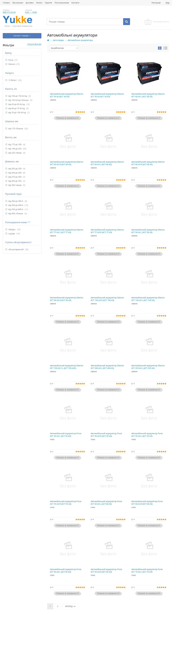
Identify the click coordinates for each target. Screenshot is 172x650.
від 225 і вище (15, 152)
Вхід (167, 3)
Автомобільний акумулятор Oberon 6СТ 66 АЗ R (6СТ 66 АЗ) (148, 163)
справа (11, 233)
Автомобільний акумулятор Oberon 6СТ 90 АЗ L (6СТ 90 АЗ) (148, 231)
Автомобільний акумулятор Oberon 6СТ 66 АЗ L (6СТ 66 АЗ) (107, 163)
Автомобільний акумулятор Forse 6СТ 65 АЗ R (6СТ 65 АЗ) (106, 570)
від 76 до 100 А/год (17, 112)
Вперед (70, 606)
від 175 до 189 (15, 144)
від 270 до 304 (15, 176)
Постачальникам (62, 3)
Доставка (29, 3)
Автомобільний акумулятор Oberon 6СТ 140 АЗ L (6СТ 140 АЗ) (148, 299)
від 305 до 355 (15, 181)
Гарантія (48, 3)
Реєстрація (156, 3)
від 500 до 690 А (16, 205)
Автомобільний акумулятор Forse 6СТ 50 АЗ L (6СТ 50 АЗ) (65, 434)
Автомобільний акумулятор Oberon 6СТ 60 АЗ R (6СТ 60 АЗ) (66, 163)
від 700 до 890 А (16, 209)
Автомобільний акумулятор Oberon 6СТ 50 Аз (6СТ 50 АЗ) (66, 95)
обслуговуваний (16, 249)
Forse (10, 60)
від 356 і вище (15, 185)
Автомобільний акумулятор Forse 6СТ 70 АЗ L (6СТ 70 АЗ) (147, 570)
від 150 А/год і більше (18, 100)
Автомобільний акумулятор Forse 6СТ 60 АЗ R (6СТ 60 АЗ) (147, 502)
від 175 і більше (16, 128)
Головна (6, 3)
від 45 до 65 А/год (16, 104)
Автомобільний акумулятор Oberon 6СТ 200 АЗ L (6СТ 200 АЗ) (107, 367)
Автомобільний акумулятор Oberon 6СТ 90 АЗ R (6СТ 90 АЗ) (66, 299)
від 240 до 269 (15, 172)
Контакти (75, 3)
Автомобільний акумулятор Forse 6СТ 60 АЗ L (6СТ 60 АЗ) (106, 502)
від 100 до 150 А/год (18, 96)
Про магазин (17, 3)
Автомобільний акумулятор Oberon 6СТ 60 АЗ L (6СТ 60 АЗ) (148, 95)
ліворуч (12, 229)
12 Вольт (12, 80)
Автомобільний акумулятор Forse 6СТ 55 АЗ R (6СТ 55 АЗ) (65, 502)
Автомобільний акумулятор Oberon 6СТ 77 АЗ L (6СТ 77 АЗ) (66, 231)
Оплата (39, 3)
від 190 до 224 (15, 148)
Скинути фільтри (34, 44)
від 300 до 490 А (16, 201)
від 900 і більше (16, 213)
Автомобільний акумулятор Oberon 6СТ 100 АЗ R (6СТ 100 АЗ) (107, 299)
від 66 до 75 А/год (16, 108)
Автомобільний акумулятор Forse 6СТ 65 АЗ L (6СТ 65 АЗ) (65, 570)
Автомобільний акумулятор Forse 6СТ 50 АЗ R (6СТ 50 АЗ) (106, 434)
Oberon (11, 64)
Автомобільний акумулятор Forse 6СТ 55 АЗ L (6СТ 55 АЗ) (147, 434)
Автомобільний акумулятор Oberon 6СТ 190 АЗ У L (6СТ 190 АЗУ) (66, 367)
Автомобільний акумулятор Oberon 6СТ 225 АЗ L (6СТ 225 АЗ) (148, 367)
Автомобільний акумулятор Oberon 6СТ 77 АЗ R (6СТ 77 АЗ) (107, 231)
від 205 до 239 (15, 168)
